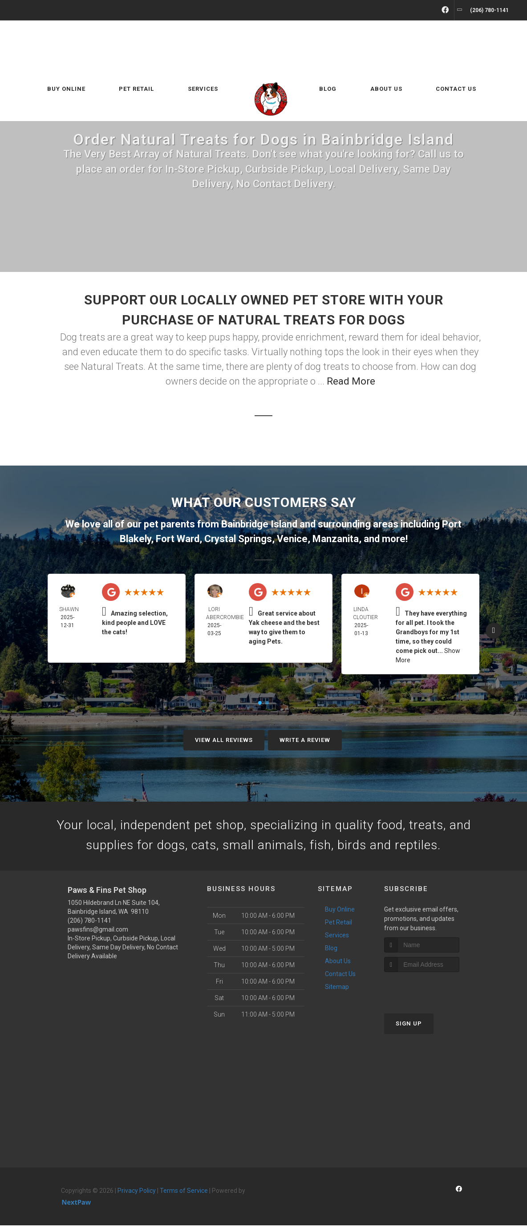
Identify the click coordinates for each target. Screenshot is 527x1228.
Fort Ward (177, 538)
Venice (292, 538)
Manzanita (335, 538)
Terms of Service (184, 1193)
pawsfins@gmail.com (98, 932)
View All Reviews (224, 740)
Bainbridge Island (259, 524)
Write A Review (305, 740)
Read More (351, 381)
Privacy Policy (137, 1193)
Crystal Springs (238, 538)
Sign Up (409, 1026)
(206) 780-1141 (89, 923)
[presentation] (431, 991)
